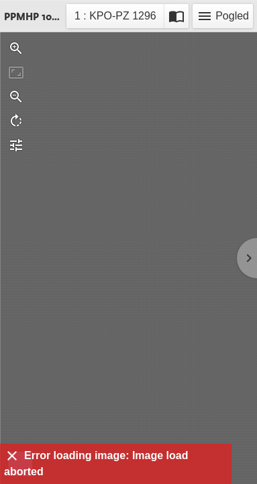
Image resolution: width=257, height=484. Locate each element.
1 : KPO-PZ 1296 (115, 17)
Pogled (223, 16)
